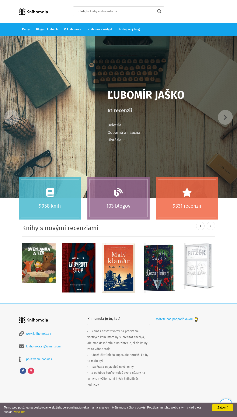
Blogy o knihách (47, 29)
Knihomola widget (100, 29)
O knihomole (72, 29)
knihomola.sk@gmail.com (43, 346)
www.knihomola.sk (38, 334)
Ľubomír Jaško (146, 95)
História (114, 140)
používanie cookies (39, 359)
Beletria (114, 125)
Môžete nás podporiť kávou (177, 319)
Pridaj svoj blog (129, 29)
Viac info (19, 412)
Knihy (26, 29)
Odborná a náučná (124, 132)
